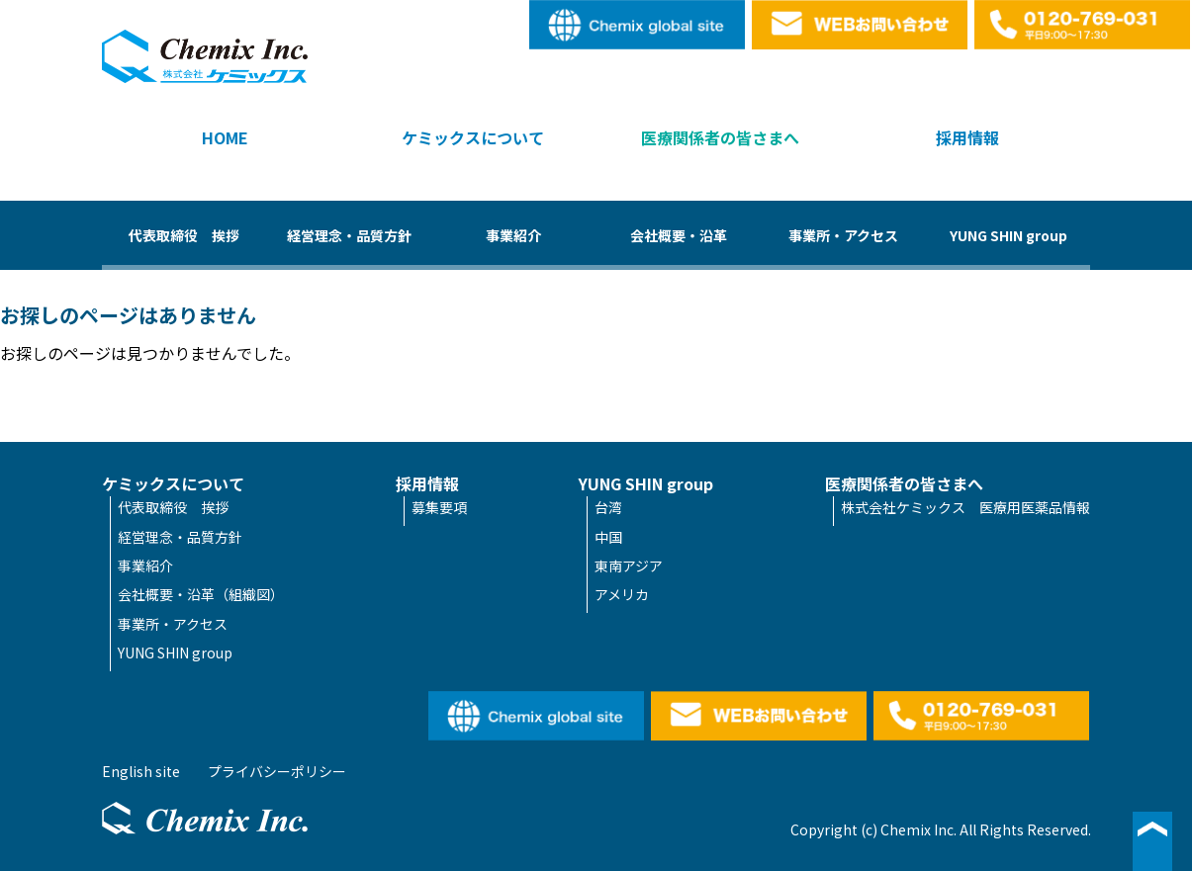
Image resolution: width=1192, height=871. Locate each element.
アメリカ (622, 594)
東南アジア (629, 565)
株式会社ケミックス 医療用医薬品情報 (965, 507)
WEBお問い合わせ (860, 24)
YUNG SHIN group (1008, 235)
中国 (608, 537)
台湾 (608, 507)
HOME (225, 137)
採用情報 (967, 137)
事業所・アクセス (843, 235)
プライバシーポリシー (277, 771)
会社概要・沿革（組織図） (201, 594)
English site (638, 24)
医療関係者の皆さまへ (720, 137)
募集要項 (439, 507)
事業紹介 (513, 235)
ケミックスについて (473, 137)
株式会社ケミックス (205, 56)
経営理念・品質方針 (349, 235)
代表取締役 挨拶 (184, 235)
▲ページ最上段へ (1152, 841)
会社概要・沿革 (678, 235)
